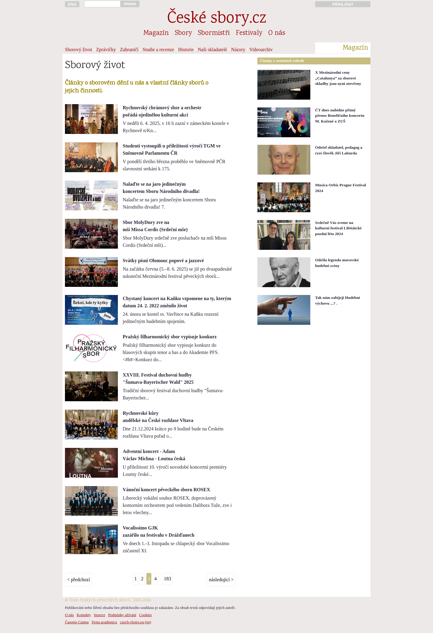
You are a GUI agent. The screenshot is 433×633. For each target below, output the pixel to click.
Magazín (156, 33)
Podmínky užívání (122, 615)
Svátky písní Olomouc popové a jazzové (163, 260)
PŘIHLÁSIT (342, 4)
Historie (186, 49)
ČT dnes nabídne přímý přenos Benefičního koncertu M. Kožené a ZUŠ (339, 115)
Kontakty (84, 615)
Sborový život (78, 49)
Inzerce (99, 615)
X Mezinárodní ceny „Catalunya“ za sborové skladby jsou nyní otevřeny (338, 78)
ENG (72, 4)
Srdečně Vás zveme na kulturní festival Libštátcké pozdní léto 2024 (338, 228)
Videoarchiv (261, 49)
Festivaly (249, 33)
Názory (238, 49)
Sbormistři (214, 33)
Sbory (183, 33)
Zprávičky (106, 49)
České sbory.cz (216, 19)
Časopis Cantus (77, 622)
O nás (276, 33)
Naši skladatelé (212, 49)
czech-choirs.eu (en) (135, 622)
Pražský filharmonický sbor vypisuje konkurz (170, 336)
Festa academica (104, 622)
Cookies (145, 615)
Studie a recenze (158, 49)
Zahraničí (129, 49)
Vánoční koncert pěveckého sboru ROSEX (166, 489)
